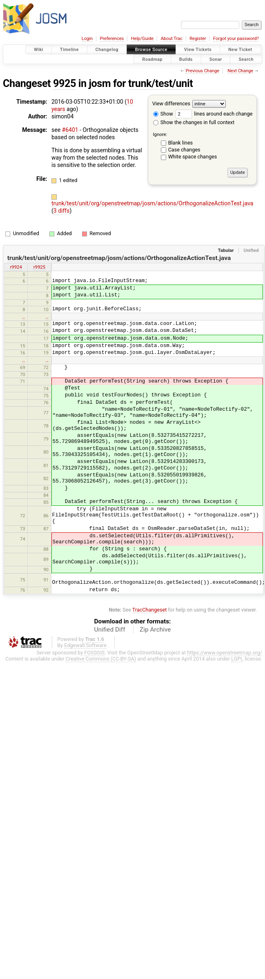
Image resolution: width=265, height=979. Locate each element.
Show (163, 114)
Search (246, 59)
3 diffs (61, 210)
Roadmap (152, 59)
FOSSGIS (94, 653)
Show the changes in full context (193, 122)
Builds (186, 59)
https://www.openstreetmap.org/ (224, 653)
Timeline (69, 49)
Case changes (184, 150)
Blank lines (180, 143)
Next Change (240, 70)
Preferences (112, 38)
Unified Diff (109, 629)
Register (197, 38)
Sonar (215, 59)
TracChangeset (149, 610)
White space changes (192, 157)
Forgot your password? (236, 38)
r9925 (39, 267)
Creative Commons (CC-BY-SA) (101, 659)
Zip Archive (155, 629)
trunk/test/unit (160, 83)
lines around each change (213, 114)
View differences (171, 103)
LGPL (237, 659)
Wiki (38, 49)
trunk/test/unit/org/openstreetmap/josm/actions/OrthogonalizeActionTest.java (152, 203)
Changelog (107, 49)
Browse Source (151, 49)
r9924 (16, 267)
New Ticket (240, 49)
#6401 (70, 130)
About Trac (172, 38)
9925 (64, 83)
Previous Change (202, 70)
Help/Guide (142, 38)
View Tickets (198, 49)
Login (87, 38)
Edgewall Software (85, 645)
